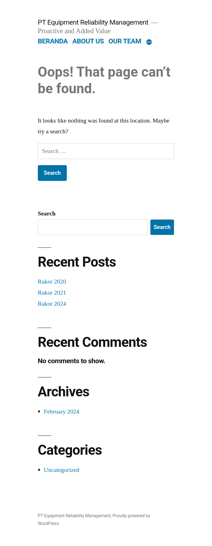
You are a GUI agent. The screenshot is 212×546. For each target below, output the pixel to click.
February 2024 (61, 411)
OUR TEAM (124, 41)
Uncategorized (61, 470)
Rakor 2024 (52, 304)
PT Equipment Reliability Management (93, 22)
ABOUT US (88, 41)
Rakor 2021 (52, 293)
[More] (149, 42)
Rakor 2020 (52, 281)
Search (46, 213)
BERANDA (53, 41)
